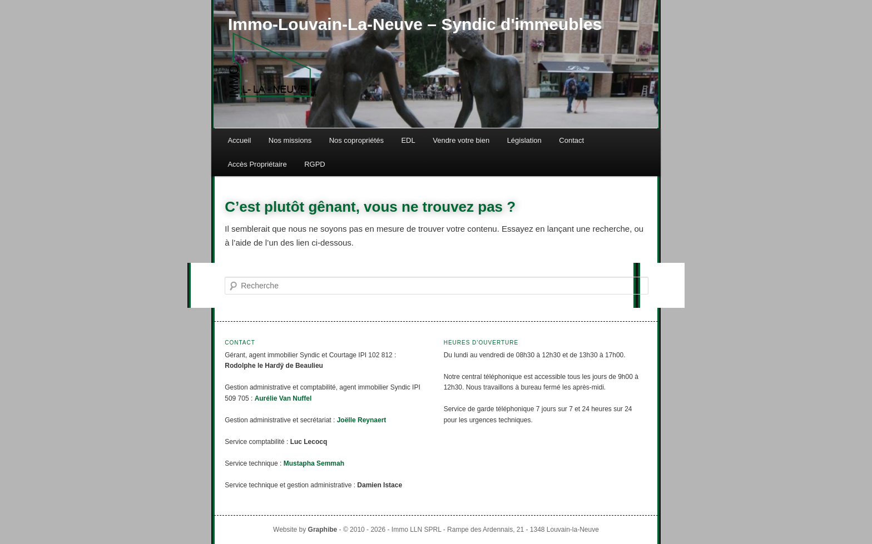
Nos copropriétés (356, 140)
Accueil (239, 140)
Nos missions (290, 140)
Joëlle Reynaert (362, 420)
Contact (571, 140)
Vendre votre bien (461, 140)
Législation (524, 140)
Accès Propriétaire (256, 164)
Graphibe (323, 529)
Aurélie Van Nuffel (283, 398)
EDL (408, 140)
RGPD (314, 164)
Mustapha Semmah (314, 463)
